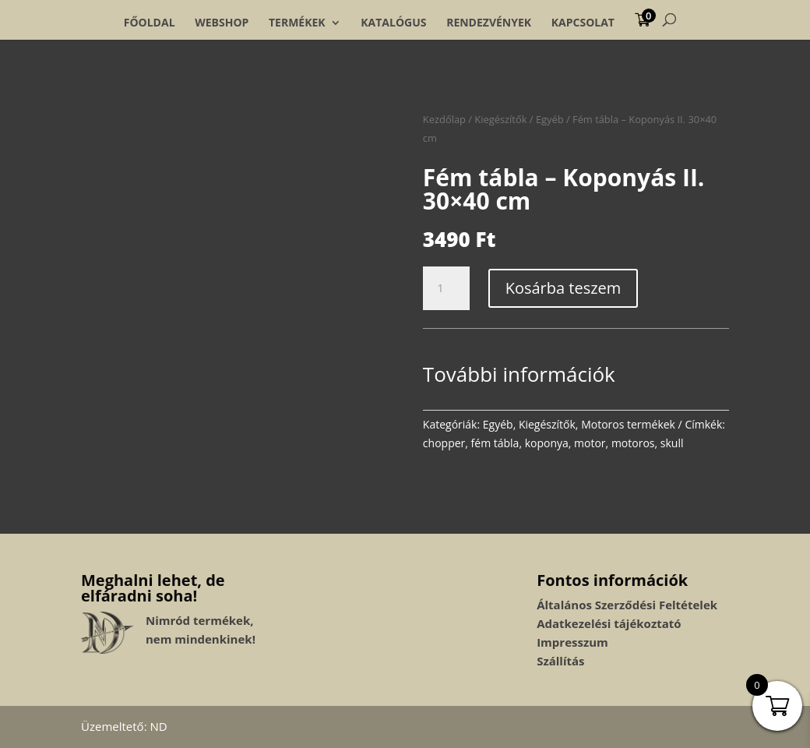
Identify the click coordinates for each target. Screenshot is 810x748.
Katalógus (393, 22)
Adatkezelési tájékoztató (609, 623)
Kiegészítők (500, 119)
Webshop (221, 22)
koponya (547, 443)
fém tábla (495, 443)
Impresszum (572, 642)
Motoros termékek (628, 424)
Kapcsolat (583, 22)
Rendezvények (488, 22)
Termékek (297, 22)
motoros (633, 443)
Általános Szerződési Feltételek (627, 604)
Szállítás (560, 661)
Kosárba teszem (563, 287)
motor (590, 443)
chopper (444, 443)
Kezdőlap (444, 119)
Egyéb (550, 119)
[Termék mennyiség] (446, 288)
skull (672, 443)
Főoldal (149, 22)
